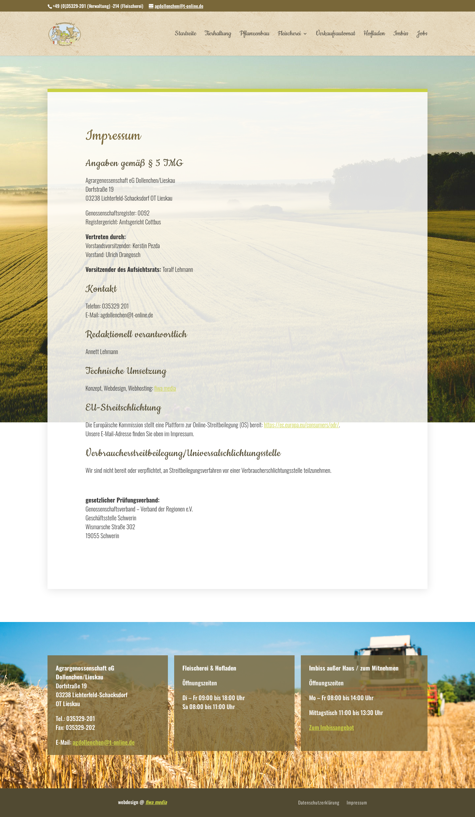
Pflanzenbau (254, 34)
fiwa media (165, 388)
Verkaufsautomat (335, 34)
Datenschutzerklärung (318, 803)
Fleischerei (289, 34)
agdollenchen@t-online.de (104, 742)
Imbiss (400, 34)
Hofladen (374, 34)
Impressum (357, 803)
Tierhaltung (218, 34)
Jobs (422, 34)
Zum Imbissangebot (331, 727)
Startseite (185, 34)
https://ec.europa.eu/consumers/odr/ (301, 424)
